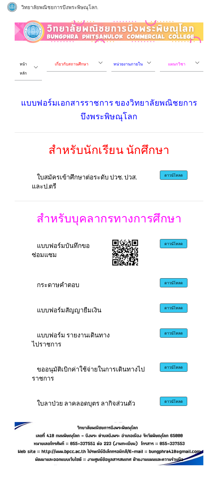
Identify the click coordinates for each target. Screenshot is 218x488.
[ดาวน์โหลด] (173, 175)
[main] (28, 67)
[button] (36, 68)
